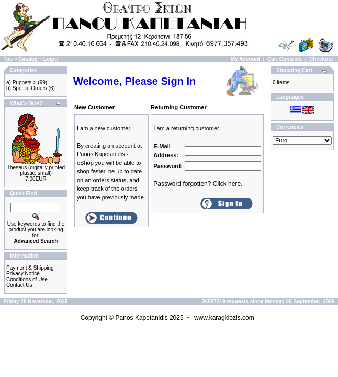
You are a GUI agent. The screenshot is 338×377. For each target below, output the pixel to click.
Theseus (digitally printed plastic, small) (36, 170)
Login (50, 59)
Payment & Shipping (30, 268)
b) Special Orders (26, 88)
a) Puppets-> (21, 82)
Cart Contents (284, 59)
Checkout (321, 59)
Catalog (28, 59)
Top (8, 59)
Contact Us (19, 285)
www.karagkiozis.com (224, 317)
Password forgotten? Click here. (197, 183)
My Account (245, 59)
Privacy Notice (23, 273)
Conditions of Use (27, 279)
